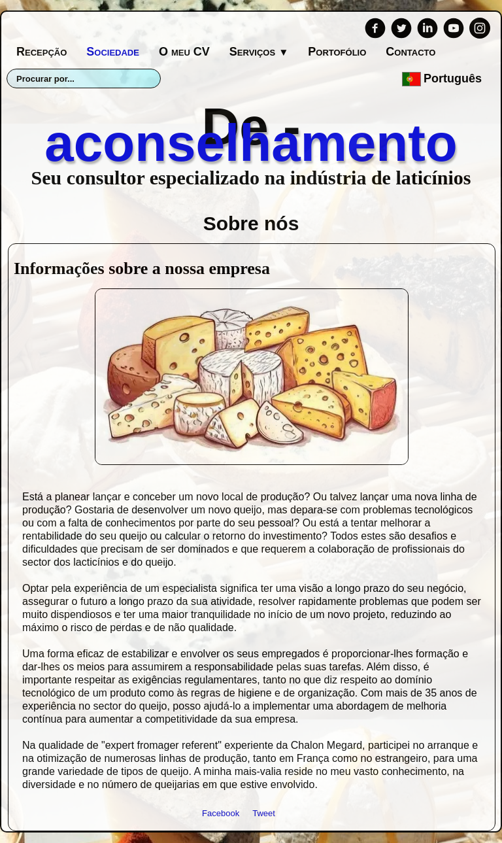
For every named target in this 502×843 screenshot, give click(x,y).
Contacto (410, 51)
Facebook (220, 813)
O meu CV (184, 51)
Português (443, 78)
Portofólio (337, 51)
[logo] (251, 141)
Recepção (41, 51)
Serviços (258, 51)
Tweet (263, 813)
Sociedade (112, 51)
